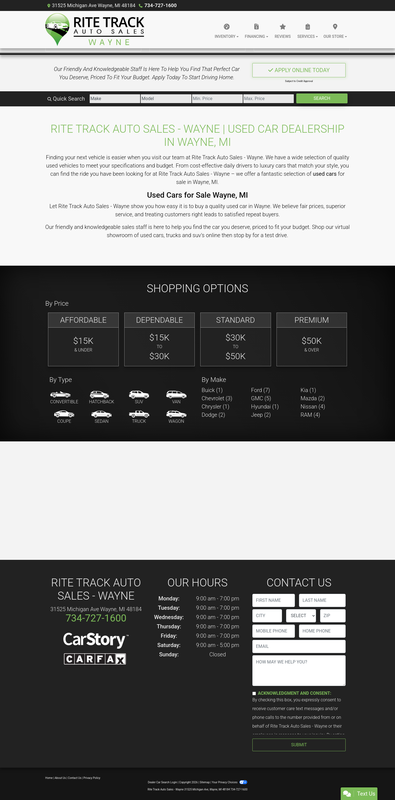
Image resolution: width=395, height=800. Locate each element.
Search (322, 98)
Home (49, 777)
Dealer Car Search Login (162, 782)
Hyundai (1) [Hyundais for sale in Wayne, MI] (265, 406)
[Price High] (268, 98)
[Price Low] (217, 98)
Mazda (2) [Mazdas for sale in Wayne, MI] (313, 398)
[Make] (115, 98)
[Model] (166, 98)
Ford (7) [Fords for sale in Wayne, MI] (260, 390)
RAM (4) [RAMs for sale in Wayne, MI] (310, 415)
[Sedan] (101, 417)
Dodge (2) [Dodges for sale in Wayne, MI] (213, 415)
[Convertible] (64, 397)
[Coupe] (64, 417)
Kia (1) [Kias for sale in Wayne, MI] (308, 390)
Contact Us (74, 777)
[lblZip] (333, 615)
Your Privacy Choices (229, 782)
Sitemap (205, 782)
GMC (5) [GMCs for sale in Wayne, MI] (261, 398)
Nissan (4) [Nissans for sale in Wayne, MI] (313, 406)
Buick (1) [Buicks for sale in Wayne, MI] (212, 390)
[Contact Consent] (254, 693)
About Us (60, 777)
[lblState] (301, 615)
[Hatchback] (101, 397)
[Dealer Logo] (94, 29)
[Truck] (139, 417)
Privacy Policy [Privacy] (91, 777)
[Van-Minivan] (176, 397)
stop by (242, 235)
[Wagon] (176, 417)
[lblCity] (267, 615)
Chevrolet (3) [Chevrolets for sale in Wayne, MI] (217, 398)
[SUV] (139, 397)
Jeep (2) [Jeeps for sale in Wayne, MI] (261, 415)
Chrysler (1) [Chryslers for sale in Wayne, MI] (215, 406)
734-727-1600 (161, 5)
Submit (299, 744)
